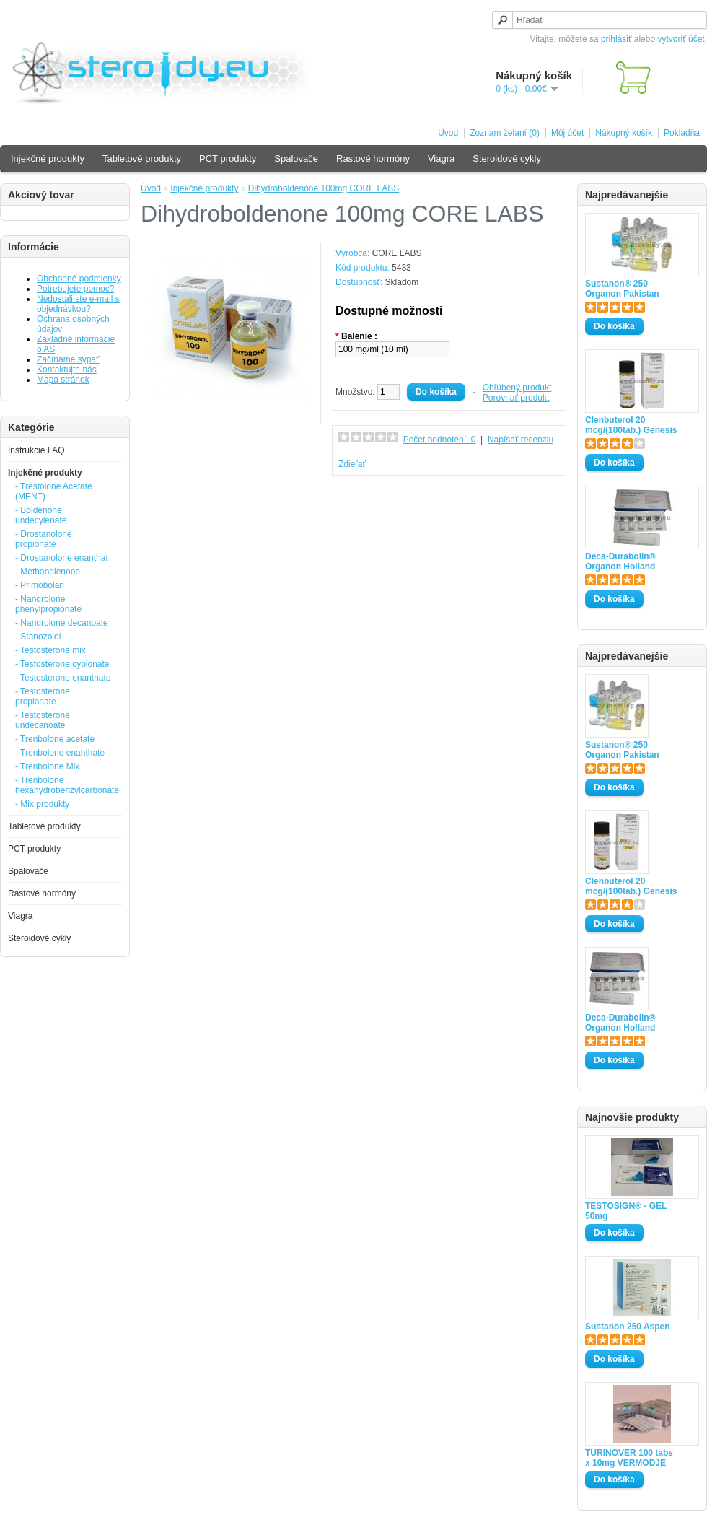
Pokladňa (682, 133)
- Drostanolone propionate (43, 539)
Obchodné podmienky (79, 279)
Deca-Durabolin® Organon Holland (620, 561)
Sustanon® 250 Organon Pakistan (622, 289)
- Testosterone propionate (42, 696)
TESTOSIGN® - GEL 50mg (626, 1211)
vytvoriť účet (680, 39)
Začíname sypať (68, 359)
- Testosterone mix (50, 650)
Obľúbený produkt (517, 388)
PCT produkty (227, 158)
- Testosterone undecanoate (42, 720)
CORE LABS (397, 253)
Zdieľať (352, 464)
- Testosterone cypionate (62, 664)
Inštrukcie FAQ (36, 450)
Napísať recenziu (520, 439)
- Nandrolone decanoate (61, 623)
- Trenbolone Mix (47, 766)
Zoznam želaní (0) (505, 133)
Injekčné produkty (47, 158)
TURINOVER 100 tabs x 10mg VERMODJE (629, 1458)
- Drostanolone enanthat (61, 558)
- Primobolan (39, 585)
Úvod (448, 133)
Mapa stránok (63, 380)
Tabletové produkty (141, 158)
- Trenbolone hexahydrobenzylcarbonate (64, 785)
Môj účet (567, 133)
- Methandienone (47, 572)
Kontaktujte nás (67, 369)
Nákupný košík (623, 133)
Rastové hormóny (373, 158)
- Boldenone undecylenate (40, 515)
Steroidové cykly (507, 158)
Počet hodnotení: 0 (439, 439)
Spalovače (296, 158)
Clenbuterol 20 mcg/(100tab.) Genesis (631, 425)
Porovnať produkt (516, 398)
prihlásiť (616, 39)
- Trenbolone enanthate (60, 753)
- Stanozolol (38, 637)
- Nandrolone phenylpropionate (48, 604)
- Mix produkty (42, 804)
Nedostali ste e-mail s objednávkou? (78, 304)
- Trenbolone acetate (55, 739)
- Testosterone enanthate (63, 678)
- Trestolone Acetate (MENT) (53, 491)
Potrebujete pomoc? (75, 289)
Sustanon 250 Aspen (627, 1326)
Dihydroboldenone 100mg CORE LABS (323, 188)
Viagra (441, 158)
